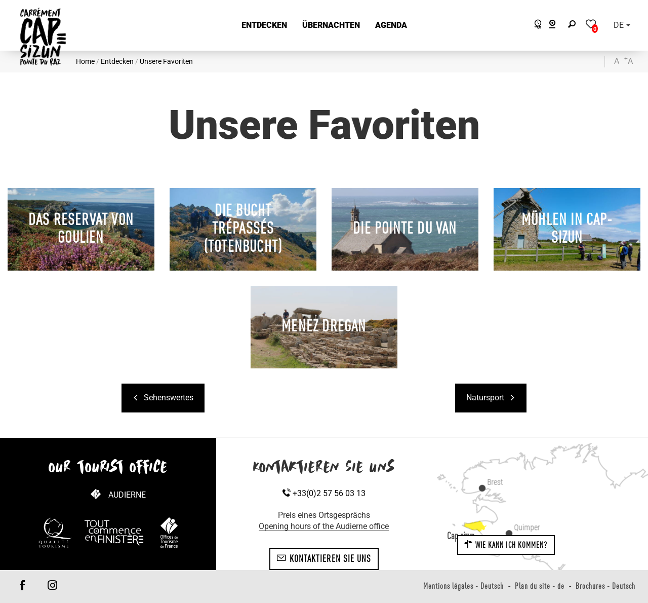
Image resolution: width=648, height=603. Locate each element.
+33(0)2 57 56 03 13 (324, 493)
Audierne (127, 495)
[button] (264, 25)
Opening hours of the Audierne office (324, 526)
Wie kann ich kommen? (505, 544)
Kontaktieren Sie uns (323, 558)
